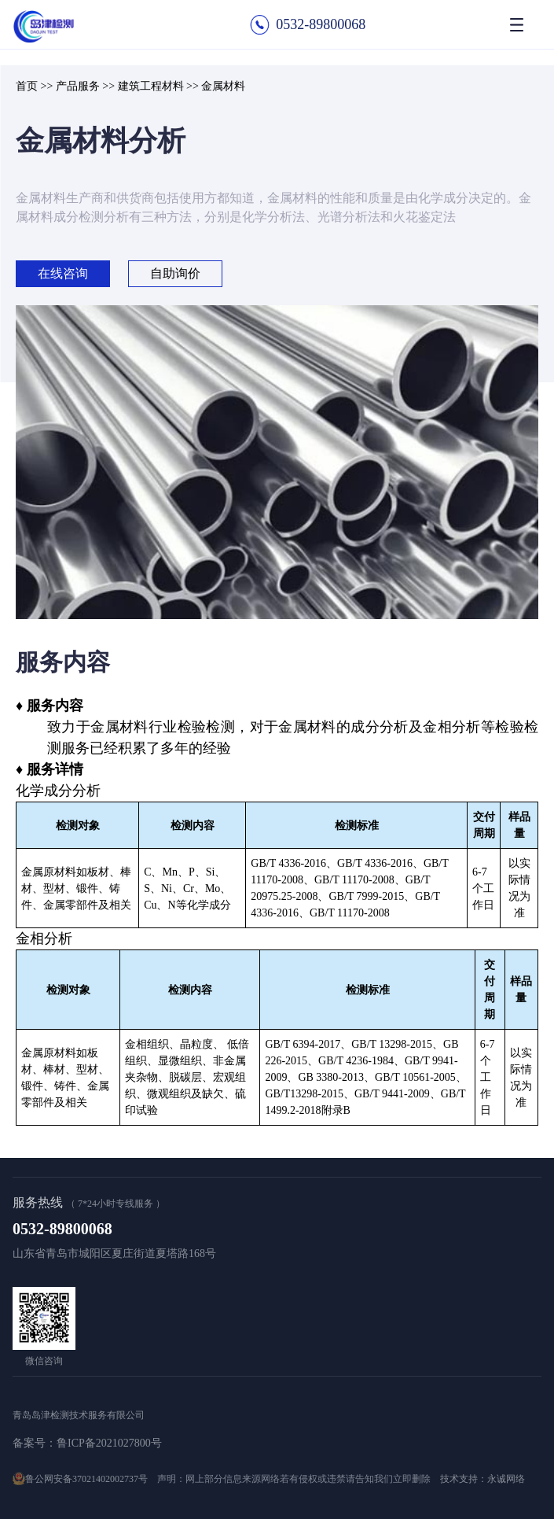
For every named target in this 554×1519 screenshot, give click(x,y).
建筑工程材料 (151, 86)
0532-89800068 (320, 24)
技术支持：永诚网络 (482, 1478)
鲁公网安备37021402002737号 (86, 1478)
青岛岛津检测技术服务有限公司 (79, 1415)
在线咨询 (63, 273)
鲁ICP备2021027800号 (109, 1443)
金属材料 (223, 86)
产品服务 (78, 86)
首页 (27, 86)
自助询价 (175, 273)
